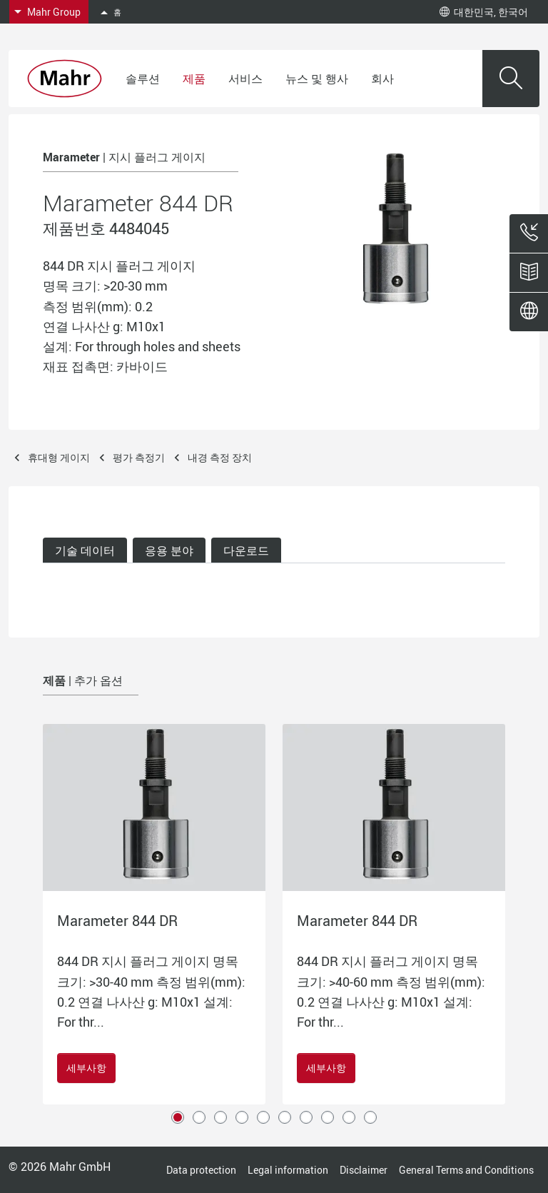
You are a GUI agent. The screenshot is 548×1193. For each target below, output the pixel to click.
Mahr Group (54, 12)
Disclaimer (363, 1170)
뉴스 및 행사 (316, 78)
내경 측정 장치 (220, 457)
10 (370, 1117)
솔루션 (143, 78)
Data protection (201, 1170)
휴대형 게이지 (59, 457)
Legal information (288, 1170)
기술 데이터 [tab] (85, 550)
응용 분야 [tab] (169, 550)
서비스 (245, 78)
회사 (382, 78)
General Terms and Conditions (466, 1170)
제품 (194, 78)
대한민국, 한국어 (484, 12)
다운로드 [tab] (246, 550)
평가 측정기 (139, 457)
